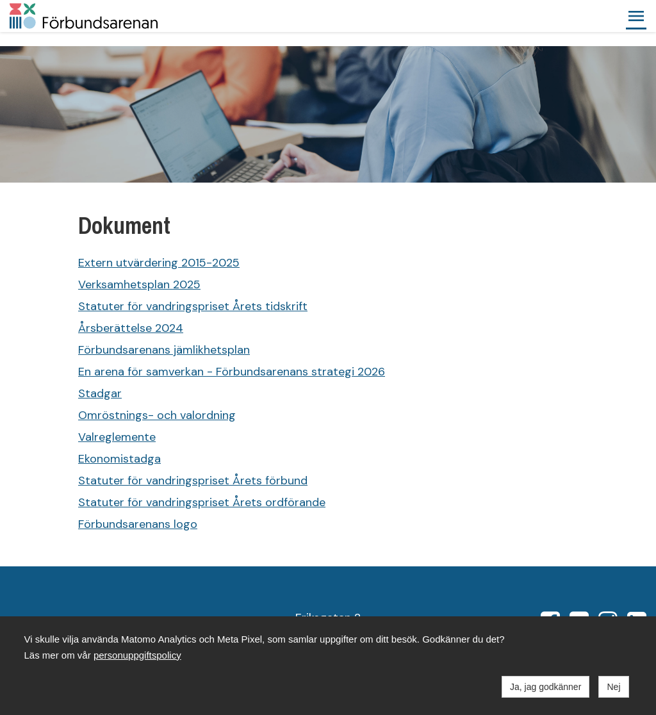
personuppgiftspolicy (137, 655)
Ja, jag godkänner (545, 687)
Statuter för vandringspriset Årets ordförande (201, 502)
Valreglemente (117, 437)
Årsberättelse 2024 (130, 328)
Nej (613, 687)
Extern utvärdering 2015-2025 (159, 262)
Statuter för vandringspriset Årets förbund (193, 480)
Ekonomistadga (119, 458)
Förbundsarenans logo (137, 524)
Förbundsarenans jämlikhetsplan (164, 350)
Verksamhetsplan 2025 (139, 284)
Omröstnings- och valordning (157, 415)
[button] (636, 16)
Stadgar (100, 393)
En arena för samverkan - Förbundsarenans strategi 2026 (231, 371)
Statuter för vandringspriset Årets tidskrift (193, 306)
